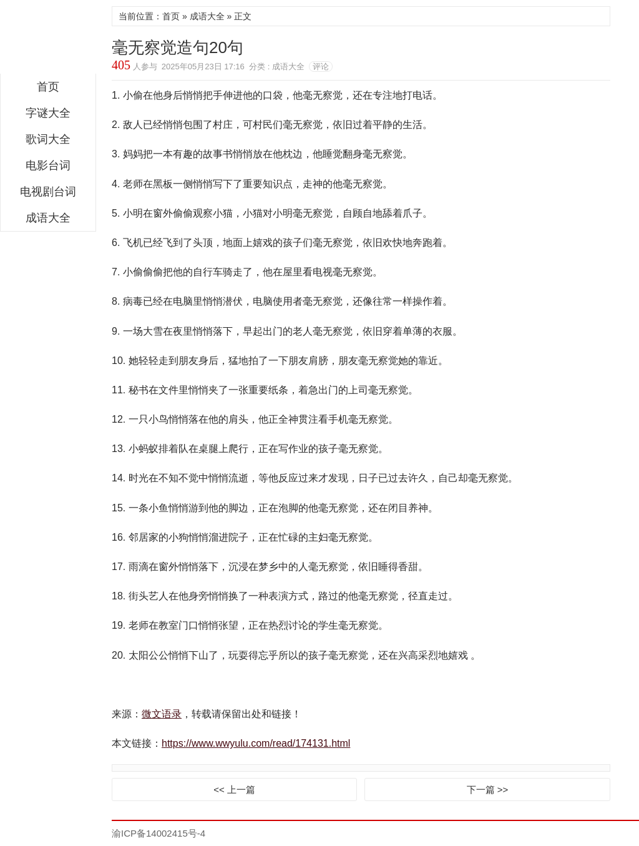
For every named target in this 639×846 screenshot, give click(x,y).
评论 (321, 66)
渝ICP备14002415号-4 (158, 833)
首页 (48, 87)
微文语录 (48, 40)
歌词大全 (48, 139)
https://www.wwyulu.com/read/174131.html (256, 743)
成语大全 (48, 218)
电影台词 (48, 165)
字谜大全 (48, 113)
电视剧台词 (48, 191)
